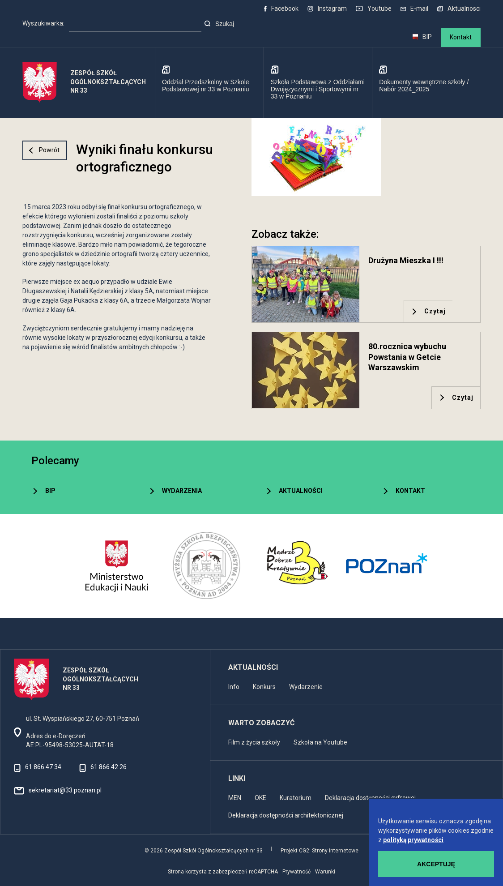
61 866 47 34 (43, 766)
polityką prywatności (413, 839)
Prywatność (296, 872)
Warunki (325, 872)
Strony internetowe (335, 850)
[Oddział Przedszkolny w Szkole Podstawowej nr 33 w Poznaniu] (209, 82)
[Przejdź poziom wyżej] (44, 150)
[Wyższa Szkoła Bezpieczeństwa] (206, 566)
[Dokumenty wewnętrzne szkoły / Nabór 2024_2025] (426, 82)
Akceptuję (436, 864)
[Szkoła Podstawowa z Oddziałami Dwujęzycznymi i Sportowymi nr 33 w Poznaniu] (318, 82)
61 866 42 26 (108, 766)
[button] (366, 157)
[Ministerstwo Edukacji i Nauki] (116, 566)
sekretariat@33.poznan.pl (65, 790)
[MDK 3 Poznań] (296, 566)
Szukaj (219, 23)
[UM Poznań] (386, 566)
